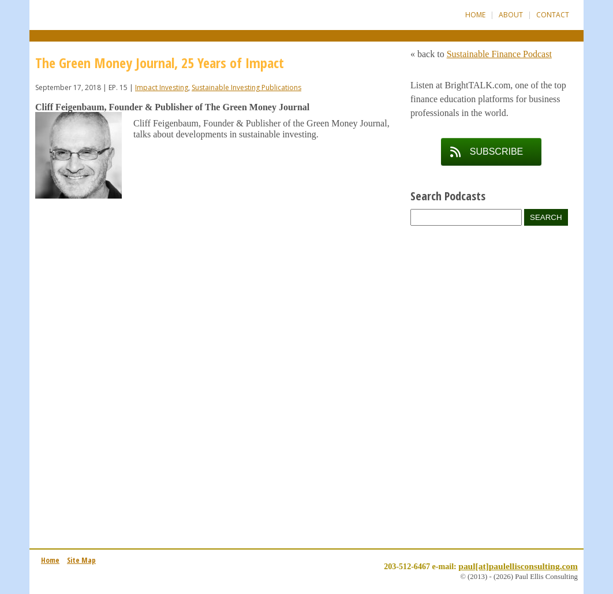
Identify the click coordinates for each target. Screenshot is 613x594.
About (511, 15)
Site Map (81, 560)
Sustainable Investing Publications (246, 87)
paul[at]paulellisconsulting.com (518, 566)
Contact (552, 15)
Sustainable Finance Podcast (499, 54)
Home (475, 15)
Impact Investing (161, 87)
